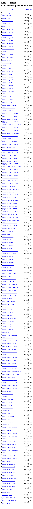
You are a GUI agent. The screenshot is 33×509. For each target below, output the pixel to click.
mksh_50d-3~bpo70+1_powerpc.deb (10, 220)
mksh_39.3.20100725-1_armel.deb (10, 113)
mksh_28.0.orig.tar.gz (7, 60)
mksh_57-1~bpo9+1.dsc (7, 430)
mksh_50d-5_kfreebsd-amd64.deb (10, 251)
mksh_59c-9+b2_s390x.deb (8, 486)
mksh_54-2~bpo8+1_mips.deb (9, 377)
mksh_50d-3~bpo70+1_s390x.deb (10, 225)
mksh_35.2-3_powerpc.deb (8, 94)
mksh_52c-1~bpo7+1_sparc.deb (9, 295)
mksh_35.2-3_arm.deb (7, 74)
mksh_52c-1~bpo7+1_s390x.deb (9, 293)
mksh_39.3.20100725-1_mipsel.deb (10, 130)
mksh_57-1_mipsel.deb (7, 419)
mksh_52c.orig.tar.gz (7, 298)
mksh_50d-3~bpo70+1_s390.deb (9, 223)
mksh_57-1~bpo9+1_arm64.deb (9, 436)
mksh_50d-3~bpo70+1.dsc (8, 192)
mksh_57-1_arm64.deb (7, 402)
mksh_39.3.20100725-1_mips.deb (10, 127)
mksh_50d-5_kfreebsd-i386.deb (9, 253)
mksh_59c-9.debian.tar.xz (8, 489)
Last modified (26, 9)
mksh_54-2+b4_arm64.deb (8, 304)
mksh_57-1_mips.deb (7, 413)
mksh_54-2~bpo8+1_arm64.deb (9, 360)
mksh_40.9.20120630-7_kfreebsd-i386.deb (12, 166)
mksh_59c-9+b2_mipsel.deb (8, 481)
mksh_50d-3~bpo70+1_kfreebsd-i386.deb (11, 211)
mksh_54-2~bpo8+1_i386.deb (9, 368)
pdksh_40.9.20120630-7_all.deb (9, 497)
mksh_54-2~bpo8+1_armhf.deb (9, 366)
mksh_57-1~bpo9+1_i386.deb (9, 444)
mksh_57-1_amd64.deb (7, 399)
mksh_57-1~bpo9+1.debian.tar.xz (9, 427)
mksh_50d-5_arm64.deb (7, 239)
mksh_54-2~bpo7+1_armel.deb (9, 343)
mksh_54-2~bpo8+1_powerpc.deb (10, 382)
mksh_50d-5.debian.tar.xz (8, 231)
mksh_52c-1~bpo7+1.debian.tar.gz (10, 273)
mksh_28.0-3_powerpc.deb (8, 51)
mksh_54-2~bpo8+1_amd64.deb (9, 357)
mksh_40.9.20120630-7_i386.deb (9, 158)
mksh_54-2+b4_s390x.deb (8, 326)
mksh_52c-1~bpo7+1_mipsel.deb (9, 284)
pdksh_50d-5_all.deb (7, 503)
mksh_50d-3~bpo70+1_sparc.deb (9, 228)
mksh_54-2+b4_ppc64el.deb (8, 324)
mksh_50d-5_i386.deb (7, 248)
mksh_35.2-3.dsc (6, 65)
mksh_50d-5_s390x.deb (7, 267)
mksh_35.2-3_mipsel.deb (8, 91)
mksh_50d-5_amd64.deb (7, 237)
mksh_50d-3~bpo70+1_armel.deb (10, 197)
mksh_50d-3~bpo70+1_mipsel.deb (10, 217)
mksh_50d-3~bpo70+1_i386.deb (9, 203)
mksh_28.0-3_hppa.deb (7, 37)
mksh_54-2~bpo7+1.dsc (7, 338)
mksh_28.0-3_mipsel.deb (8, 49)
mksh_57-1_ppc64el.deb (7, 422)
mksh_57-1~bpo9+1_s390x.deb (9, 458)
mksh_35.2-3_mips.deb (7, 88)
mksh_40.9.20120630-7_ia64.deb (9, 161)
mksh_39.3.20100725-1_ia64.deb (9, 119)
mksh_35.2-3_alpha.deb (7, 68)
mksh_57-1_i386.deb (7, 410)
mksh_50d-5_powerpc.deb (8, 262)
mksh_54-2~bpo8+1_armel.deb (9, 363)
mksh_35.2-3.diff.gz (6, 63)
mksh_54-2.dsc (5, 332)
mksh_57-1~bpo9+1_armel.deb (9, 439)
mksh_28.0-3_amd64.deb (8, 32)
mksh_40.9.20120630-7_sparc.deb (10, 183)
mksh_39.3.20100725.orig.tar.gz (9, 141)
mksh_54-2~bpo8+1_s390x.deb (9, 388)
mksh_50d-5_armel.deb (7, 242)
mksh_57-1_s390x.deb (7, 424)
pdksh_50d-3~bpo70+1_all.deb (9, 500)
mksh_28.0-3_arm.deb (7, 35)
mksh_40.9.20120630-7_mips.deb (10, 169)
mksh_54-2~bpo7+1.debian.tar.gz (9, 335)
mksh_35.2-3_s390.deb (7, 96)
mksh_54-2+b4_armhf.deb (8, 309)
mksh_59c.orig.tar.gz (7, 495)
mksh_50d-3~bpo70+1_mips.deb (9, 214)
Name (12, 9)
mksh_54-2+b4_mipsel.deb (8, 321)
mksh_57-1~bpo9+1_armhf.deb (9, 441)
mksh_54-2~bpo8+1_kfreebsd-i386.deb (11, 374)
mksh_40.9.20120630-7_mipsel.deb (10, 172)
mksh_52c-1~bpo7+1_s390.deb (9, 290)
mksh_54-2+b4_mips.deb (8, 315)
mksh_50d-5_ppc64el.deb (8, 265)
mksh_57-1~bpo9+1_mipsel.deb (9, 453)
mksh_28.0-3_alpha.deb (7, 29)
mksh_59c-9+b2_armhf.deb (8, 472)
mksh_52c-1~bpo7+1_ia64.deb (9, 279)
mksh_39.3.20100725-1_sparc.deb (10, 138)
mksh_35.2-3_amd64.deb (8, 71)
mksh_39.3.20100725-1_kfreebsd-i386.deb (12, 124)
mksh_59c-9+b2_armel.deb (8, 469)
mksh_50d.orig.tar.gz (7, 270)
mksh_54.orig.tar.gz (6, 391)
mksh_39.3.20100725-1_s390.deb (10, 136)
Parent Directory (6, 13)
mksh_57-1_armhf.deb (7, 408)
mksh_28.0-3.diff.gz (6, 23)
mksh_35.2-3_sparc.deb (7, 99)
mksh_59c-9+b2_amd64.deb (8, 464)
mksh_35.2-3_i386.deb (7, 82)
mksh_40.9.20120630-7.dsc (8, 147)
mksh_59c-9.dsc (6, 492)
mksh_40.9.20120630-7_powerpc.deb (10, 175)
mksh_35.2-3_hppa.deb (7, 79)
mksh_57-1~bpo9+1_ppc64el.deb (9, 455)
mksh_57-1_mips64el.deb (8, 416)
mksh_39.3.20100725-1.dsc (8, 108)
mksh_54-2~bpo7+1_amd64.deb (9, 340)
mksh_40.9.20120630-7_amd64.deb (10, 150)
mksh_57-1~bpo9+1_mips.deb (9, 447)
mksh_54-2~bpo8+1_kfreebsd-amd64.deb (11, 371)
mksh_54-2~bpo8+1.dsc (7, 354)
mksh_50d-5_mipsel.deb (7, 259)
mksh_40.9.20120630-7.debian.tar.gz (10, 144)
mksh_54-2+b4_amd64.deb (8, 301)
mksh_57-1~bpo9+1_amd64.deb (9, 433)
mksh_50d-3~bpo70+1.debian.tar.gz (10, 189)
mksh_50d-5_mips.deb (7, 256)
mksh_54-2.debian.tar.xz (7, 329)
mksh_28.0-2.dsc (6, 18)
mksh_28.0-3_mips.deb (7, 46)
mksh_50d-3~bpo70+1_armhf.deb (10, 200)
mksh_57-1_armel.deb (7, 405)
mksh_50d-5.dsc (6, 234)
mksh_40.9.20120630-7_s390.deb (10, 178)
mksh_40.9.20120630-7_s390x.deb (10, 180)
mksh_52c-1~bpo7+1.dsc (8, 276)
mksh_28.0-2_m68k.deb (7, 21)
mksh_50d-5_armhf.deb (7, 245)
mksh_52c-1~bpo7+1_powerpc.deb (10, 287)
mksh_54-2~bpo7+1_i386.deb (9, 349)
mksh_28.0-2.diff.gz (6, 15)
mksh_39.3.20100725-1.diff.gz (9, 105)
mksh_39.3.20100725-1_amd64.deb (10, 110)
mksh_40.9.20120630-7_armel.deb (10, 152)
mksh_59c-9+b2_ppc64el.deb (9, 483)
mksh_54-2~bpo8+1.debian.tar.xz (9, 352)
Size (31, 9)
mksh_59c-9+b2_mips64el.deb (9, 478)
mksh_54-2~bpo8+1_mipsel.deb (9, 380)
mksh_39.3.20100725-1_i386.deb (9, 116)
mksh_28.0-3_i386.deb (7, 40)
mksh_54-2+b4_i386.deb (8, 312)
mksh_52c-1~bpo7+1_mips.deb (9, 281)
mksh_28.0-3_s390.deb (7, 54)
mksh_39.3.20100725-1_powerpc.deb (10, 133)
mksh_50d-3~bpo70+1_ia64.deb (9, 206)
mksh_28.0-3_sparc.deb (7, 57)
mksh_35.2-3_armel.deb (7, 77)
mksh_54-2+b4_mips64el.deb (9, 318)
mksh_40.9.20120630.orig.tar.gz (9, 186)
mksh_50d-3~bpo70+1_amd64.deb (10, 194)
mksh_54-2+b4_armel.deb (8, 307)
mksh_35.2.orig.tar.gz (7, 102)
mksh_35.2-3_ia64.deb (7, 85)
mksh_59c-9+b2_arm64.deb (8, 467)
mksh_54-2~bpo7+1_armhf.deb (9, 346)
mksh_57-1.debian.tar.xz (7, 394)
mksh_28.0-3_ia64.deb (7, 43)
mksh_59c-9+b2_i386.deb (8, 475)
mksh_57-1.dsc (5, 396)
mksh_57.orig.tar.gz (6, 461)
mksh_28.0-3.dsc (6, 26)
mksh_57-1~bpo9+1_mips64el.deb (10, 450)
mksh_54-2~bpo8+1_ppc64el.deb (9, 385)
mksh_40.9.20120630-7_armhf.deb (10, 155)
